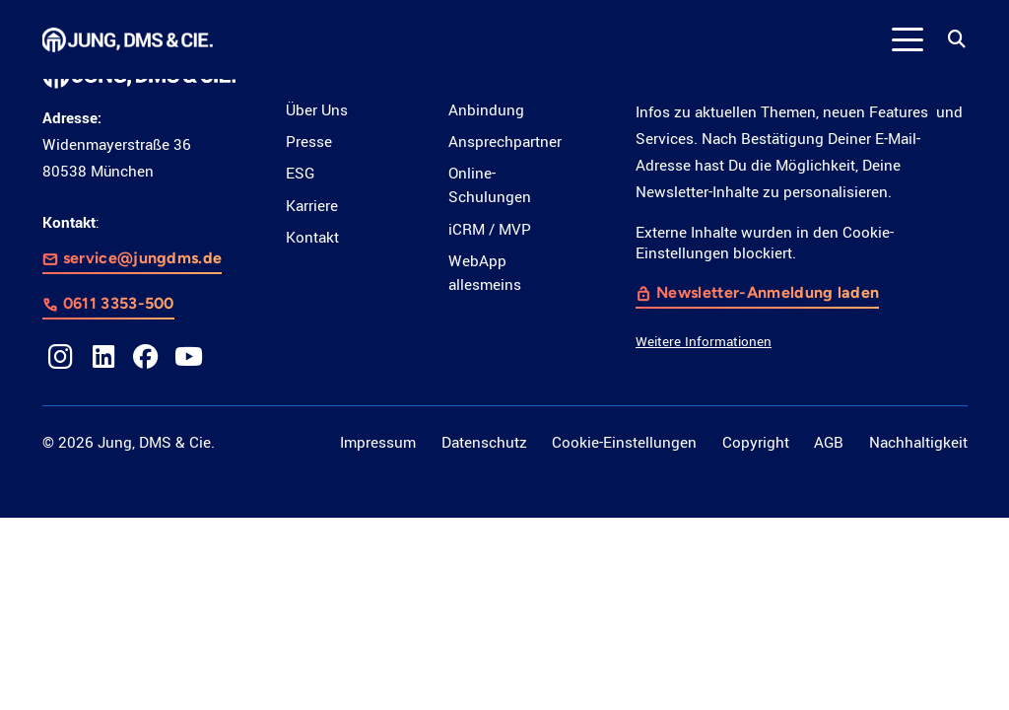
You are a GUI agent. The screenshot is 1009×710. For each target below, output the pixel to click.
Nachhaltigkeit (918, 443)
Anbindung (486, 110)
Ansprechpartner (505, 142)
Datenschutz (484, 443)
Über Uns (317, 110)
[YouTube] (189, 357)
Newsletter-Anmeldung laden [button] (768, 291)
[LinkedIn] (103, 357)
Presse (309, 142)
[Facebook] (146, 357)
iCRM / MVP (489, 230)
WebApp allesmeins (484, 273)
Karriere (312, 206)
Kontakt (312, 237)
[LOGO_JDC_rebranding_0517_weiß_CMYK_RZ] (128, 40)
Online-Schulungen (489, 185)
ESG (300, 173)
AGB (828, 443)
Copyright (755, 443)
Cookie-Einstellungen (624, 443)
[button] (908, 39)
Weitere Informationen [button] (704, 340)
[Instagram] (61, 357)
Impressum (378, 443)
